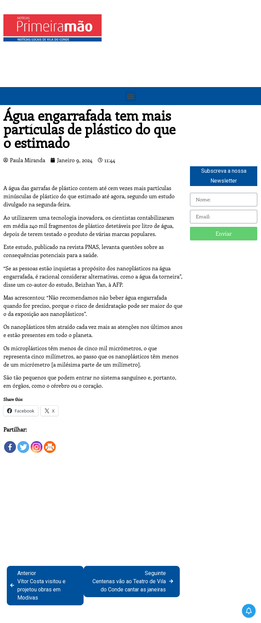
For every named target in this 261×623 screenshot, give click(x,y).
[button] (130, 96)
